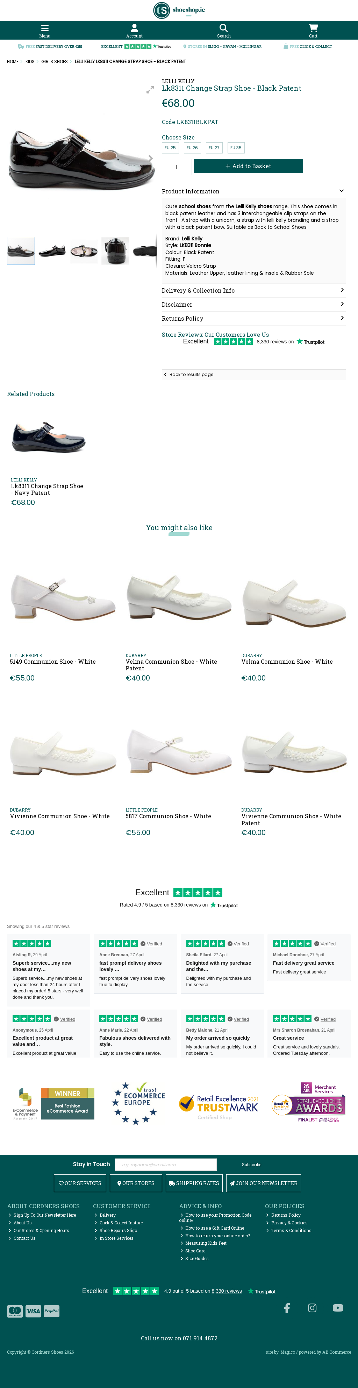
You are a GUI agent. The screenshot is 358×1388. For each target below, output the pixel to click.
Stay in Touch (91, 1164)
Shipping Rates (194, 1183)
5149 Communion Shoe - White (53, 661)
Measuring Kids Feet (203, 1243)
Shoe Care (193, 1250)
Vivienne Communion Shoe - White (60, 816)
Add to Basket (248, 166)
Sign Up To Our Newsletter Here (42, 1215)
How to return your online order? (215, 1235)
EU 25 (170, 148)
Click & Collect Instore (118, 1222)
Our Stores (136, 1183)
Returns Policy (283, 1215)
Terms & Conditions (289, 1230)
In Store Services (114, 1238)
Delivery (105, 1215)
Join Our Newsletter (264, 1183)
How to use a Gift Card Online (212, 1228)
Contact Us (22, 1238)
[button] (150, 89)
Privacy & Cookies (287, 1222)
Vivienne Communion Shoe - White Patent (291, 819)
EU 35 (236, 148)
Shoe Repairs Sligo (115, 1230)
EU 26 (192, 148)
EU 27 (214, 148)
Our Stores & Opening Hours (38, 1230)
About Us (20, 1222)
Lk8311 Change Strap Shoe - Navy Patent (47, 489)
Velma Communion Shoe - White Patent (171, 665)
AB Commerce (336, 1352)
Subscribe (251, 1164)
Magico (287, 1352)
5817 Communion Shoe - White (168, 816)
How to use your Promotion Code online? (215, 1217)
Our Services (80, 1183)
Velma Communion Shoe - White (287, 661)
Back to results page (191, 374)
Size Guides (194, 1258)
